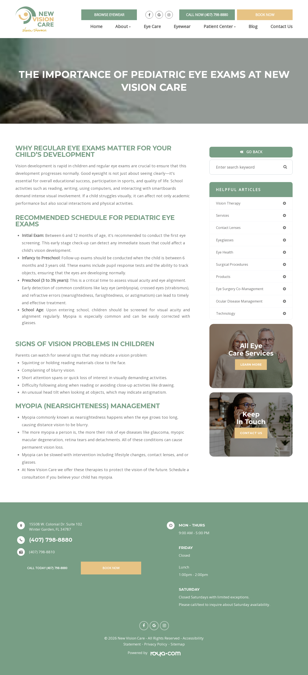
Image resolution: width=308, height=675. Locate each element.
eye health (225, 254)
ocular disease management (242, 304)
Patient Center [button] (220, 26)
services (223, 216)
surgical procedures (234, 266)
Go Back (254, 152)
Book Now (264, 14)
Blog (253, 26)
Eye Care (152, 26)
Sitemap (178, 644)
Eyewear (182, 26)
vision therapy (230, 203)
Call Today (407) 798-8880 (47, 568)
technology (226, 317)
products (224, 279)
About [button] (123, 26)
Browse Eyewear (109, 14)
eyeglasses (226, 241)
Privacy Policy (155, 644)
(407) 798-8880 (50, 540)
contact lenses (230, 228)
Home (96, 26)
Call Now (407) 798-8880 (207, 14)
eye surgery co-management (242, 291)
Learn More (251, 368)
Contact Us (282, 26)
